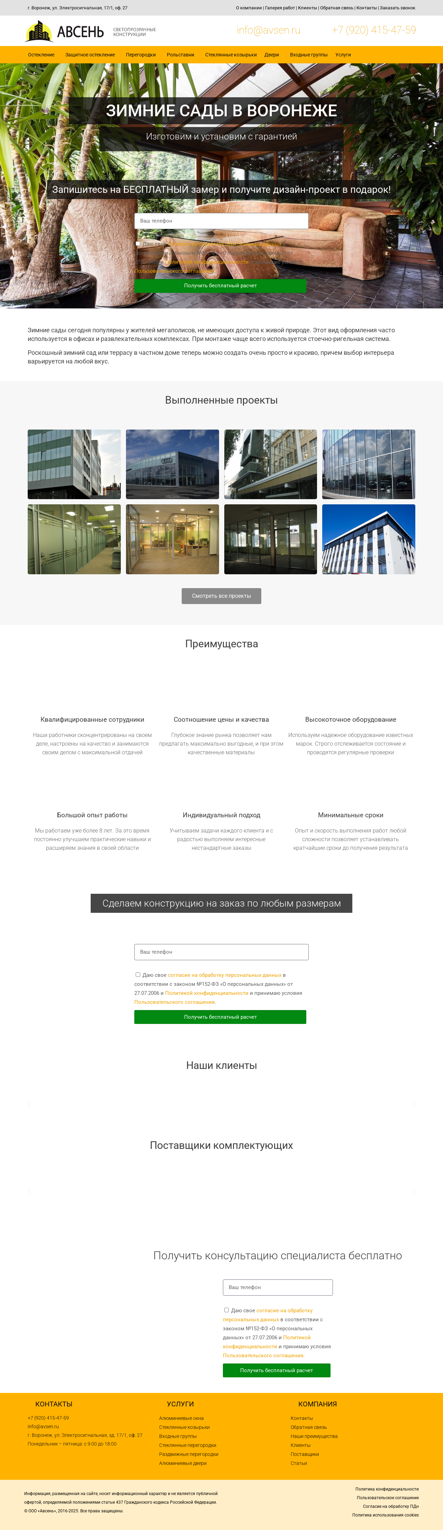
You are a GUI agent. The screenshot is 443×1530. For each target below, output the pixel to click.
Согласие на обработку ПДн (391, 1506)
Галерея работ (280, 7)
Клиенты (307, 7)
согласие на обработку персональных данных (224, 244)
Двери (273, 54)
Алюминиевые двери (183, 1463)
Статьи (299, 1463)
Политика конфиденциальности (387, 1489)
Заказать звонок (397, 7)
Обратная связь (336, 7)
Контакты (366, 7)
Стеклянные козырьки (231, 54)
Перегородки (142, 54)
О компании (249, 7)
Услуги (344, 54)
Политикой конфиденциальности (206, 262)
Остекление (43, 54)
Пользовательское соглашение (388, 1497)
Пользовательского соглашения (174, 271)
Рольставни (182, 54)
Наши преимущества (314, 1436)
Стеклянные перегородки (187, 1445)
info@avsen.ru (268, 30)
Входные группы (309, 54)
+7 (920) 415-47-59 (374, 30)
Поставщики (305, 1454)
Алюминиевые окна (181, 1418)
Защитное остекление (91, 54)
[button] (29, 1103)
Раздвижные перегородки (188, 1454)
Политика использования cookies (385, 1515)
